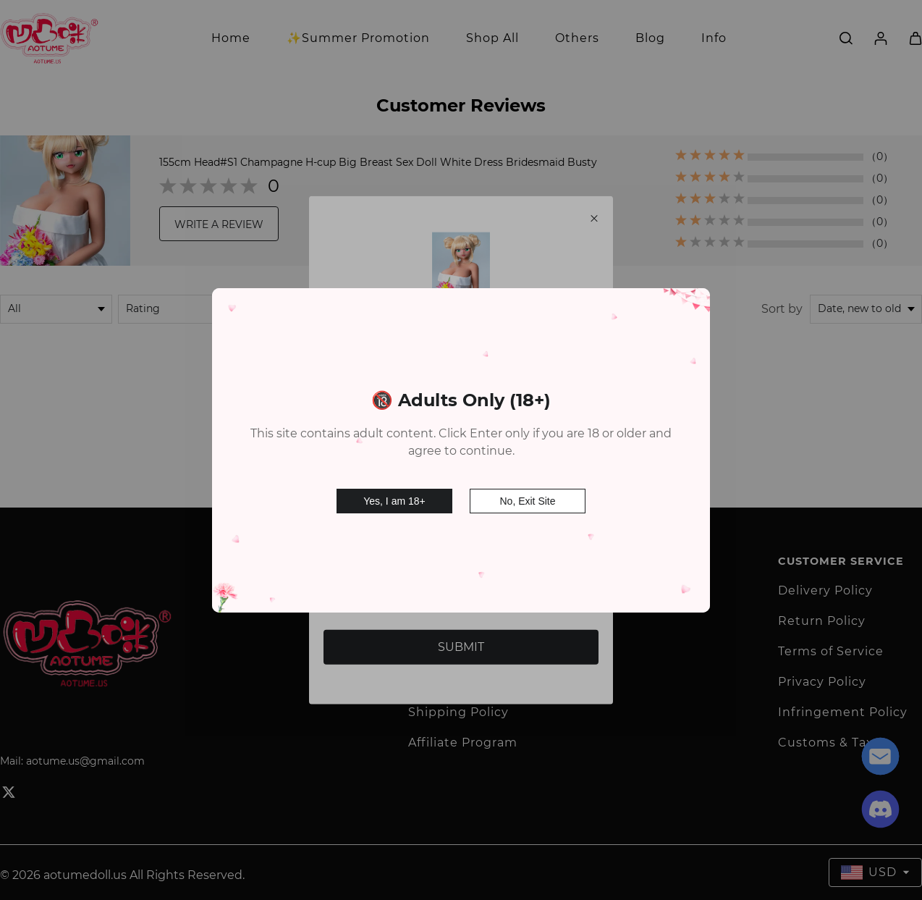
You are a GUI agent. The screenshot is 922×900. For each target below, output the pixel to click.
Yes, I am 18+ (394, 495)
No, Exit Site (527, 495)
